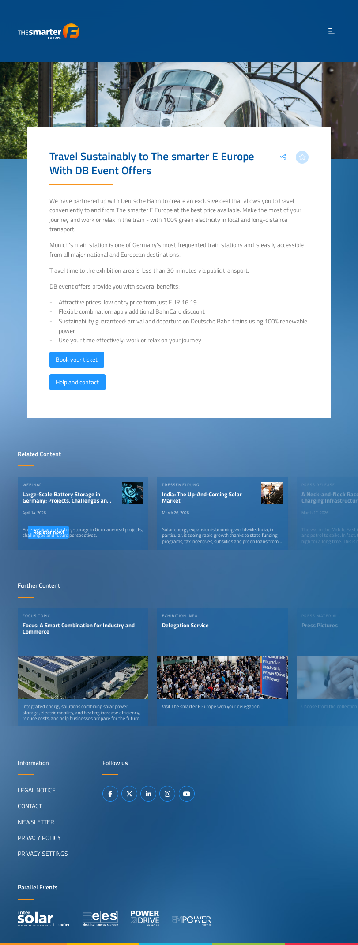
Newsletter (36, 822)
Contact (30, 806)
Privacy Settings (43, 854)
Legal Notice (37, 790)
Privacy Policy (39, 838)
